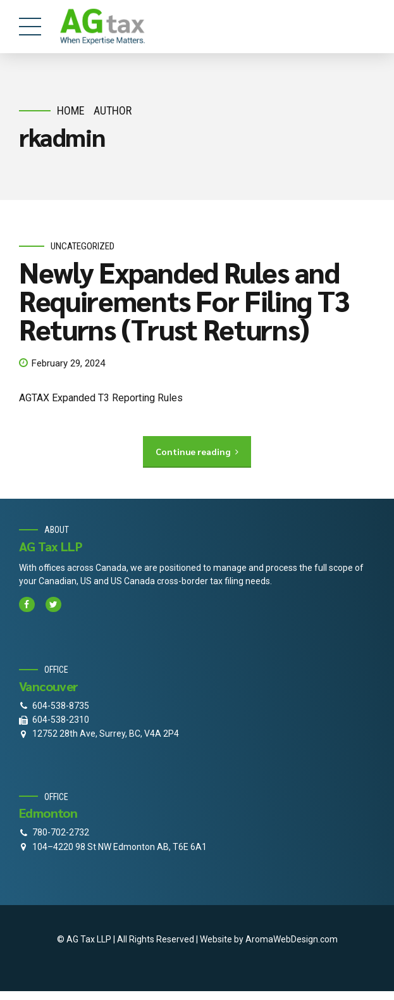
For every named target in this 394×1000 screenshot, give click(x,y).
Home (71, 110)
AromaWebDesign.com (291, 939)
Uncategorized (82, 246)
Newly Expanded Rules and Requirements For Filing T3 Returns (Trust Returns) (184, 300)
